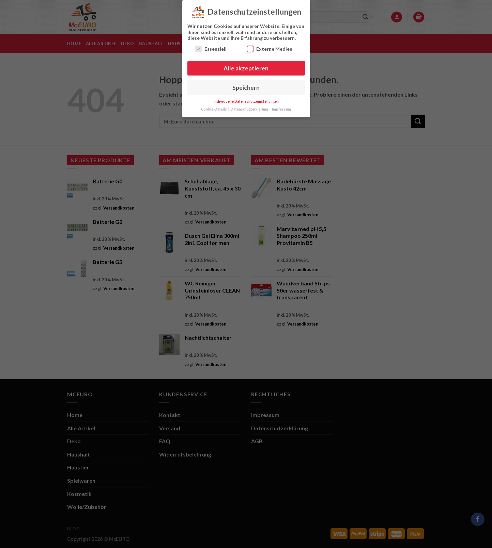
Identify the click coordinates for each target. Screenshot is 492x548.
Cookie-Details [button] (214, 108)
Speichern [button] (246, 85)
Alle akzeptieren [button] (246, 66)
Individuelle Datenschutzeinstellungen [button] (246, 100)
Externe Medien (269, 47)
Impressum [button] (281, 108)
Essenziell (211, 47)
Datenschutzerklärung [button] (250, 108)
